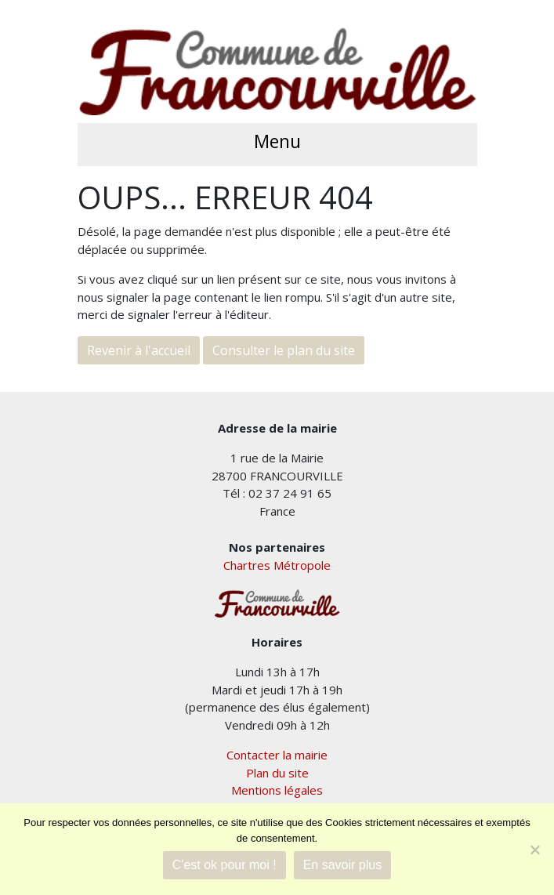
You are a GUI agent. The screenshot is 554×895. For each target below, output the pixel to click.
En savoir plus (342, 864)
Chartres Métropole (277, 565)
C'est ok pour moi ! (224, 864)
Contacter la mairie (277, 755)
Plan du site (277, 773)
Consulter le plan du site (283, 350)
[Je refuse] (534, 849)
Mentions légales (277, 790)
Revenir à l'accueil (138, 350)
